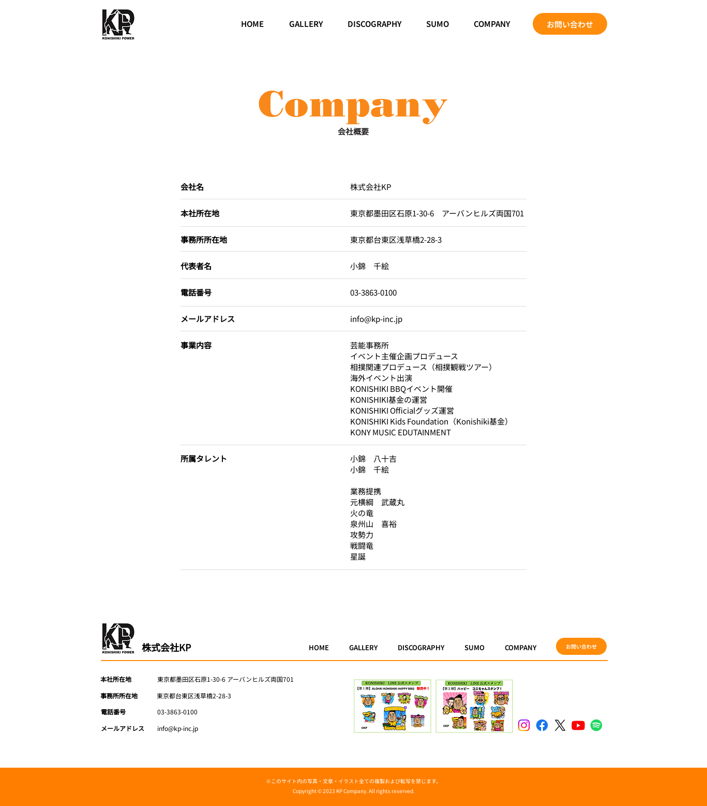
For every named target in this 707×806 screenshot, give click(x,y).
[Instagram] (524, 725)
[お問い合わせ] (570, 24)
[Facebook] (542, 725)
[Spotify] (596, 725)
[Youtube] (578, 725)
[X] (560, 725)
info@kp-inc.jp (376, 318)
